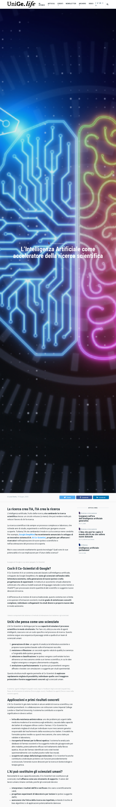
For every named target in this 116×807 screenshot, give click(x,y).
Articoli (51, 4)
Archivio (82, 4)
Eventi (60, 4)
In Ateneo (42, 4)
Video (91, 3)
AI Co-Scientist (39, 538)
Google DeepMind (27, 535)
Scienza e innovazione (58, 243)
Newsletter (71, 3)
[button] (67, 497)
